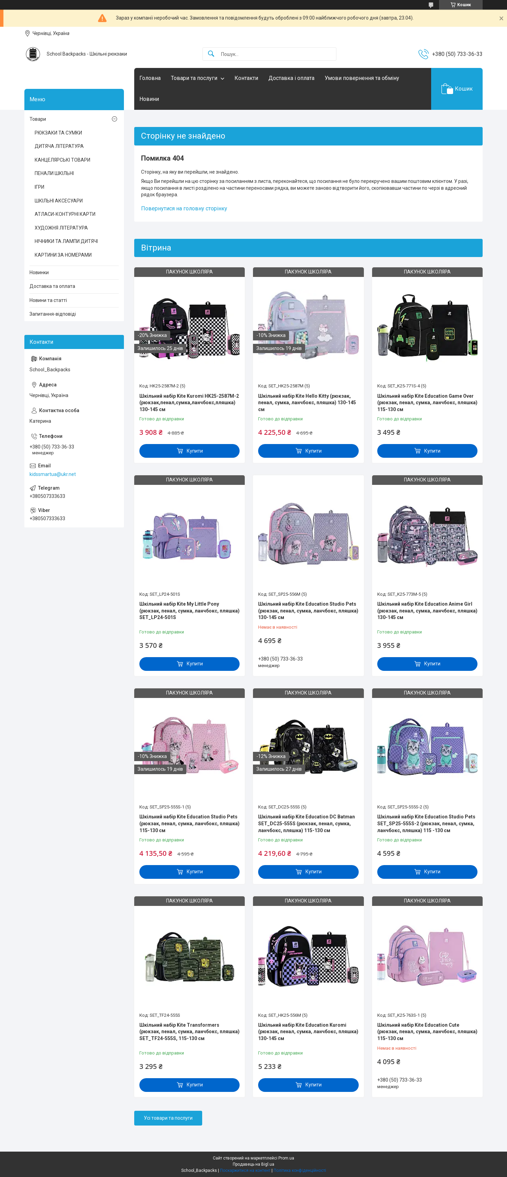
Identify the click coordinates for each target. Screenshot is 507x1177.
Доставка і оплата (291, 78)
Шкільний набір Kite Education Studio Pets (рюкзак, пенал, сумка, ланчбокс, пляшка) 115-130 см (189, 823)
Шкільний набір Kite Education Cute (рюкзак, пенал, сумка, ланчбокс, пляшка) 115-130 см (427, 1031)
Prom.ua (286, 1158)
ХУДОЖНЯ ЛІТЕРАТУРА (61, 228)
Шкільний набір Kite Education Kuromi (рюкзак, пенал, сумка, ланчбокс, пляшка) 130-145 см (308, 1031)
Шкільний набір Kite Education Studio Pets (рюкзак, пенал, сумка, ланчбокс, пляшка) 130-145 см (308, 610)
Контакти (246, 78)
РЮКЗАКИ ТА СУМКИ (58, 133)
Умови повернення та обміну (362, 78)
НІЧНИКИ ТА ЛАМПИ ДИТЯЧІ (66, 241)
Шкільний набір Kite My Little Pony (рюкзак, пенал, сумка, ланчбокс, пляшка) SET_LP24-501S (189, 610)
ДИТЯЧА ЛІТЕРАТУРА (59, 146)
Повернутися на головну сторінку (184, 208)
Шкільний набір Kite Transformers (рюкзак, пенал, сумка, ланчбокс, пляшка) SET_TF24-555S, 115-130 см (189, 1031)
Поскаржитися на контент (245, 1170)
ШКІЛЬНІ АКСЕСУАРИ (59, 200)
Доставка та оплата (52, 286)
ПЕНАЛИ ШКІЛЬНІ (54, 173)
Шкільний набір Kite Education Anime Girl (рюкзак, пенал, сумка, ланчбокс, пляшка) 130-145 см (427, 610)
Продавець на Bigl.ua (253, 1164)
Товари (38, 119)
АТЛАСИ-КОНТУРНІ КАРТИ (65, 214)
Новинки (39, 272)
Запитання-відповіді (53, 314)
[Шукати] (211, 54)
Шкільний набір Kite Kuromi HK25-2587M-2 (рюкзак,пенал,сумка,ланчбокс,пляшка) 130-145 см (189, 402)
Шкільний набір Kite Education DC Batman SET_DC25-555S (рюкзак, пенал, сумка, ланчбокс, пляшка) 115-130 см (306, 823)
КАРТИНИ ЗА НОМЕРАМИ (63, 255)
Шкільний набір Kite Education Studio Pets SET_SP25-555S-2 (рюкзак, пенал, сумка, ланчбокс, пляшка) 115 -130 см (426, 823)
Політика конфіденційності (300, 1170)
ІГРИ (39, 187)
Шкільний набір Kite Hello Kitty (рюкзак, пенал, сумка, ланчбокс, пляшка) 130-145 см (307, 402)
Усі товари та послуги (168, 1118)
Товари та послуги (194, 78)
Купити (195, 451)
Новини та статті (48, 300)
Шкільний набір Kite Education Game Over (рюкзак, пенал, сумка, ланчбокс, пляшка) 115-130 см (427, 402)
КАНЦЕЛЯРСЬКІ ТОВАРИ (62, 160)
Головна (150, 78)
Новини (149, 99)
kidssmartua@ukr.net (53, 474)
